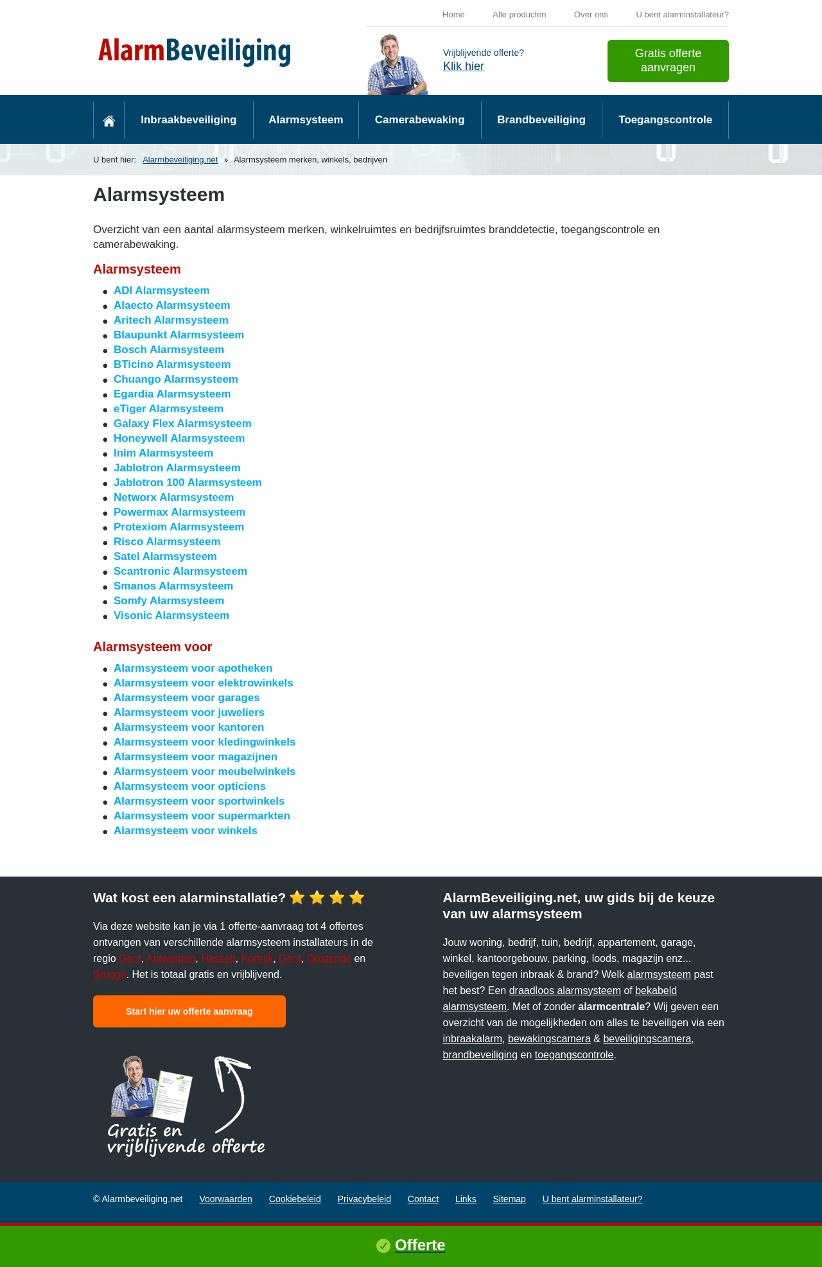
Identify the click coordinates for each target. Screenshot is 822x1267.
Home (453, 14)
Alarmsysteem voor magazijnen (195, 757)
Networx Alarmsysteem (174, 497)
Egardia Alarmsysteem (172, 394)
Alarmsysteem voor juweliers (189, 712)
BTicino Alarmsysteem (172, 364)
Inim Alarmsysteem (163, 453)
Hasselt (218, 958)
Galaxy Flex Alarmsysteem (183, 423)
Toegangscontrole (665, 120)
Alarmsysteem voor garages (187, 698)
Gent (130, 958)
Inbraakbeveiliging (188, 120)
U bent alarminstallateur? (682, 14)
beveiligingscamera (647, 1038)
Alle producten (519, 14)
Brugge (110, 974)
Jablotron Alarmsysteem (177, 468)
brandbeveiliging (480, 1054)
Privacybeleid (364, 1199)
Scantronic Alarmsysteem (180, 571)
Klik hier (463, 66)
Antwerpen (171, 958)
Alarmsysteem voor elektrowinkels (203, 683)
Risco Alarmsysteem (167, 542)
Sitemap (509, 1199)
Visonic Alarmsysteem (171, 615)
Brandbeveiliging (541, 120)
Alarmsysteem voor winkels (186, 831)
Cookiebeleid (295, 1199)
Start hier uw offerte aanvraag (189, 1011)
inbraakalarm (472, 1038)
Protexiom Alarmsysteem (179, 527)
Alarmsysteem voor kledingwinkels (204, 742)
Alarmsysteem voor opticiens (190, 786)
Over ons (591, 14)
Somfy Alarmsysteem (169, 601)
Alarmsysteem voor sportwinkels (199, 801)
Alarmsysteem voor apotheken (193, 668)
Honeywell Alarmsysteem (179, 438)
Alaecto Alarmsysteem (172, 305)
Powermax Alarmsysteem (179, 512)
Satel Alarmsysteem (165, 556)
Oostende (329, 958)
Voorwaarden (225, 1199)
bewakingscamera (549, 1038)
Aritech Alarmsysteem (171, 320)
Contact (423, 1199)
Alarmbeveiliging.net (180, 159)
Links (466, 1199)
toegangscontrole (574, 1054)
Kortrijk (257, 958)
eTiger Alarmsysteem (168, 409)
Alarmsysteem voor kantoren (189, 727)
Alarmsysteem (305, 120)
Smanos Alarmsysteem (173, 586)
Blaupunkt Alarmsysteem (179, 335)
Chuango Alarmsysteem (176, 379)
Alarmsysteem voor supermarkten (202, 816)
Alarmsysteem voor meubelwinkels (204, 771)
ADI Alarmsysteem (162, 290)
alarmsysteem (659, 974)
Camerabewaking (420, 120)
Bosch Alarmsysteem (169, 350)
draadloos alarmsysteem (565, 990)
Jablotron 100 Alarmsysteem (188, 482)
